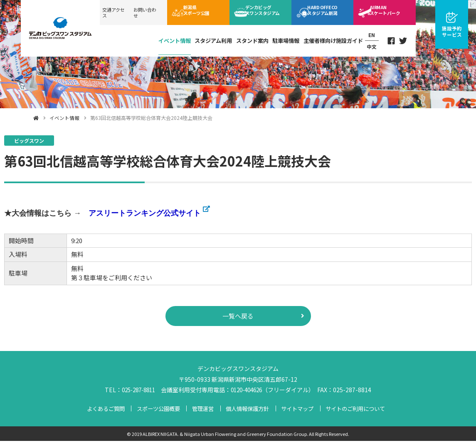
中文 (368, 44)
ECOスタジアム (328, 12)
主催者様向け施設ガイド (328, 39)
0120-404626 (249, 391)
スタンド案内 (245, 39)
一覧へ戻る (238, 317)
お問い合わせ (144, 12)
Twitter (403, 39)
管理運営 (202, 410)
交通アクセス (113, 12)
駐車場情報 (279, 39)
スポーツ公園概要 (157, 410)
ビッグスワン (267, 12)
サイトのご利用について (357, 410)
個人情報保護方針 (247, 410)
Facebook (389, 39)
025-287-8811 (136, 391)
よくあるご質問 (103, 410)
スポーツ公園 (201, 12)
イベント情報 (164, 39)
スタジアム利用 (204, 39)
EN (368, 34)
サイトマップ (297, 410)
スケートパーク (389, 12)
